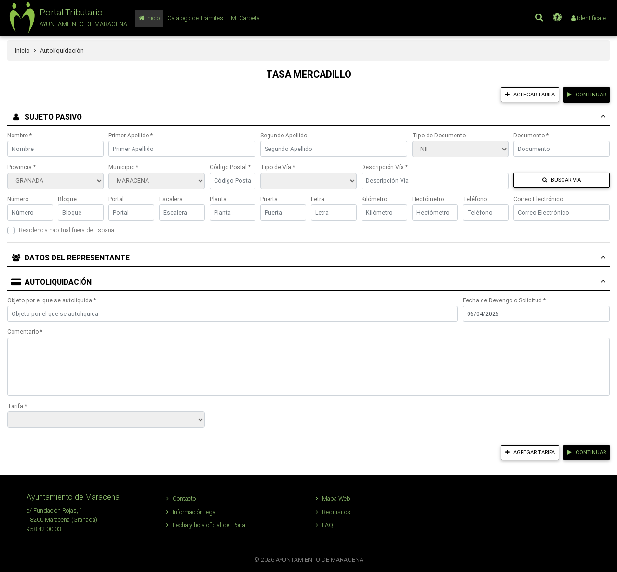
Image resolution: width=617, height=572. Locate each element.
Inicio (22, 50)
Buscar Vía (561, 180)
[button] (67, 18)
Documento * (531, 135)
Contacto (181, 498)
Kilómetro (374, 199)
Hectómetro (428, 199)
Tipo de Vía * (277, 167)
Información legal (191, 512)
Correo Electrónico (538, 199)
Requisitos (333, 512)
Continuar (586, 94)
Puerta (269, 199)
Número (17, 199)
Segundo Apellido (283, 135)
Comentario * (24, 331)
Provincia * (21, 167)
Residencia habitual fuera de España (66, 230)
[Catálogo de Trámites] (195, 18)
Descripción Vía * (385, 167)
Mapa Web (333, 498)
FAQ (324, 525)
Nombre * (19, 135)
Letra (317, 199)
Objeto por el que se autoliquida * (51, 300)
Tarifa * (17, 405)
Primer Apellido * (130, 135)
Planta (218, 199)
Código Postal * (230, 167)
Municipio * (123, 167)
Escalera (171, 199)
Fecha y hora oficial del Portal (206, 525)
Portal (116, 199)
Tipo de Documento (439, 135)
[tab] (308, 117)
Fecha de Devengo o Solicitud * (504, 300)
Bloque (67, 199)
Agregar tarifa (530, 94)
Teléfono (475, 199)
